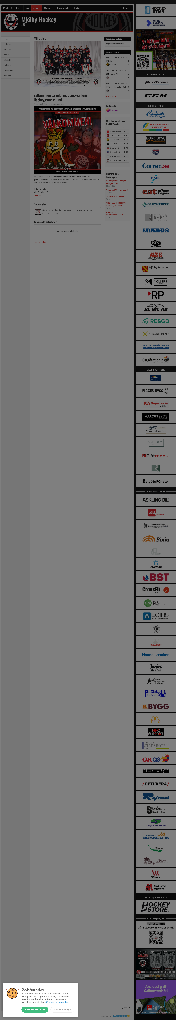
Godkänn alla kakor (35, 1009)
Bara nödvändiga (62, 1009)
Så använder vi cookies (57, 1002)
